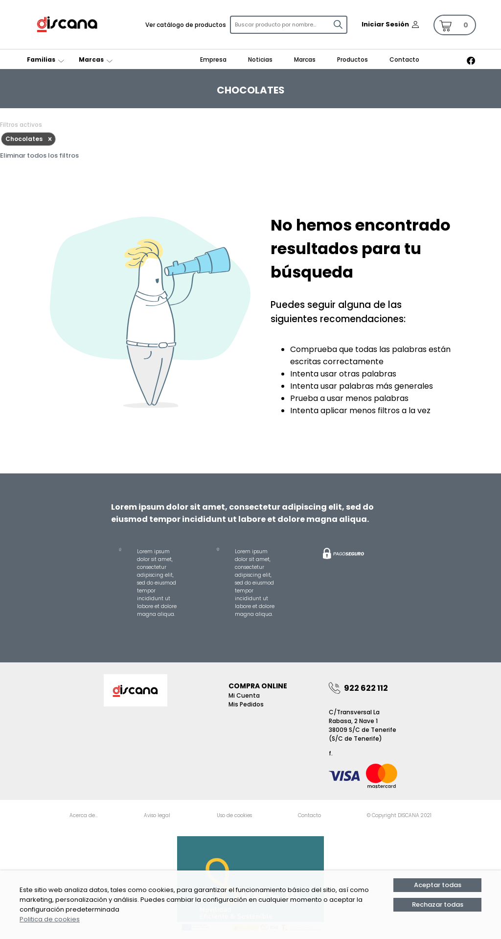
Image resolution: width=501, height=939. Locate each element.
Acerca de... (83, 815)
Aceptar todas (437, 885)
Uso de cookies (234, 815)
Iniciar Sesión (385, 24)
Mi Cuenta (244, 695)
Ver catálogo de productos (185, 25)
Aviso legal (157, 815)
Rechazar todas (437, 904)
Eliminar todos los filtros (39, 155)
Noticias (260, 59)
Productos (352, 59)
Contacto (404, 59)
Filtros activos (21, 124)
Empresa (213, 59)
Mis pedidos (246, 704)
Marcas (305, 59)
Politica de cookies (50, 919)
